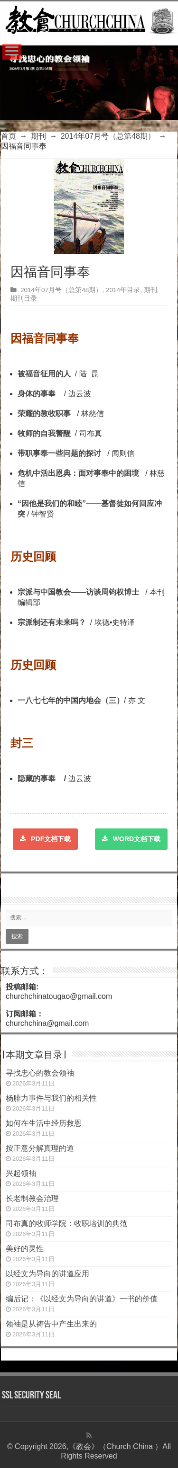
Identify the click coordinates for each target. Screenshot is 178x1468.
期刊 (38, 136)
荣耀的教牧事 (45, 413)
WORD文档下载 (131, 839)
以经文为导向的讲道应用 (47, 1274)
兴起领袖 (21, 1173)
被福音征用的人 (45, 374)
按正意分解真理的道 (40, 1148)
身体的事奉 (37, 394)
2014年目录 (123, 290)
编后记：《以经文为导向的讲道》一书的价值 (82, 1299)
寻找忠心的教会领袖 (40, 1073)
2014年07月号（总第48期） (108, 136)
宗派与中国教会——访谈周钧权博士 (78, 592)
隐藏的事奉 (37, 778)
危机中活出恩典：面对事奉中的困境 (80, 473)
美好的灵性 (25, 1249)
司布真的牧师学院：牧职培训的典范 (66, 1223)
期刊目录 (23, 298)
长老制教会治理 (32, 1198)
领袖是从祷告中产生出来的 (51, 1324)
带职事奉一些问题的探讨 (59, 453)
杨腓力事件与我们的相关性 (51, 1098)
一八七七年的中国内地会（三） (71, 700)
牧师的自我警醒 (45, 433)
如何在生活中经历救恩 (44, 1123)
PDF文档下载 (45, 839)
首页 (8, 136)
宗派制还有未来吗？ (52, 622)
